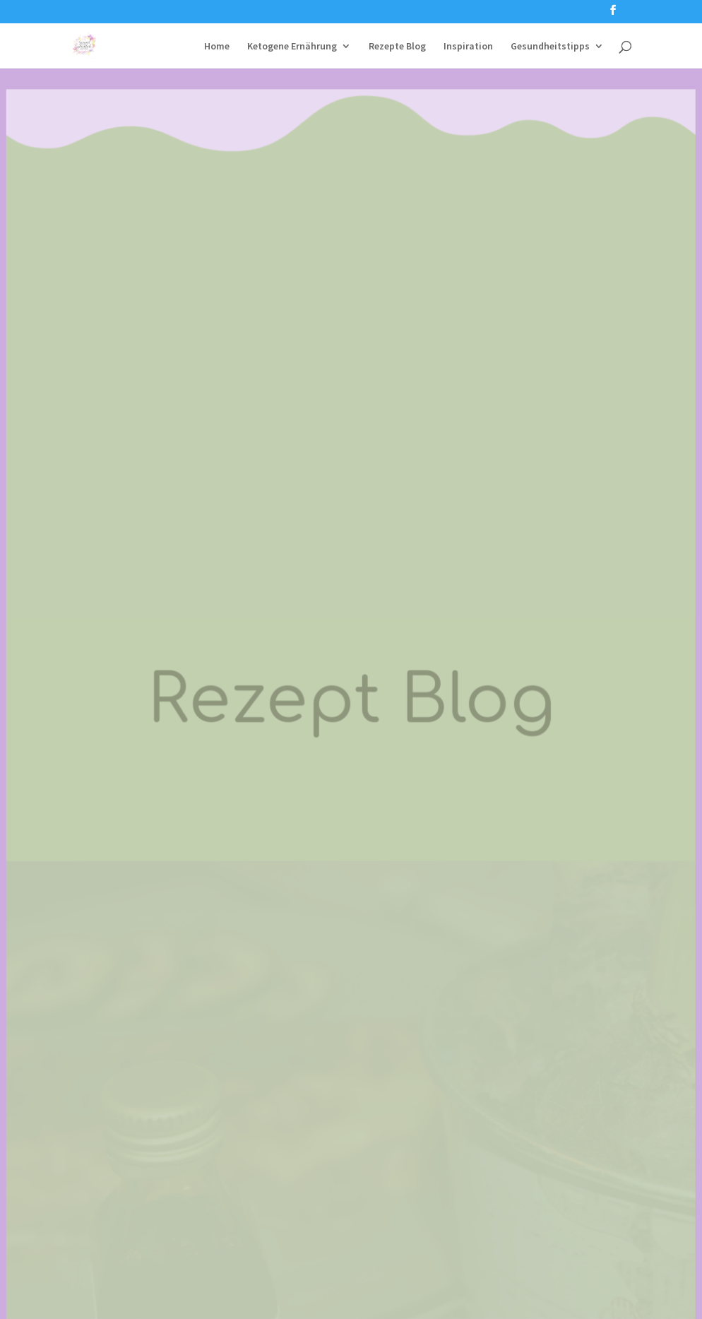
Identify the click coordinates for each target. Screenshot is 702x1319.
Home (217, 46)
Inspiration (468, 46)
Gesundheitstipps (550, 46)
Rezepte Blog (397, 46)
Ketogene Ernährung (292, 46)
